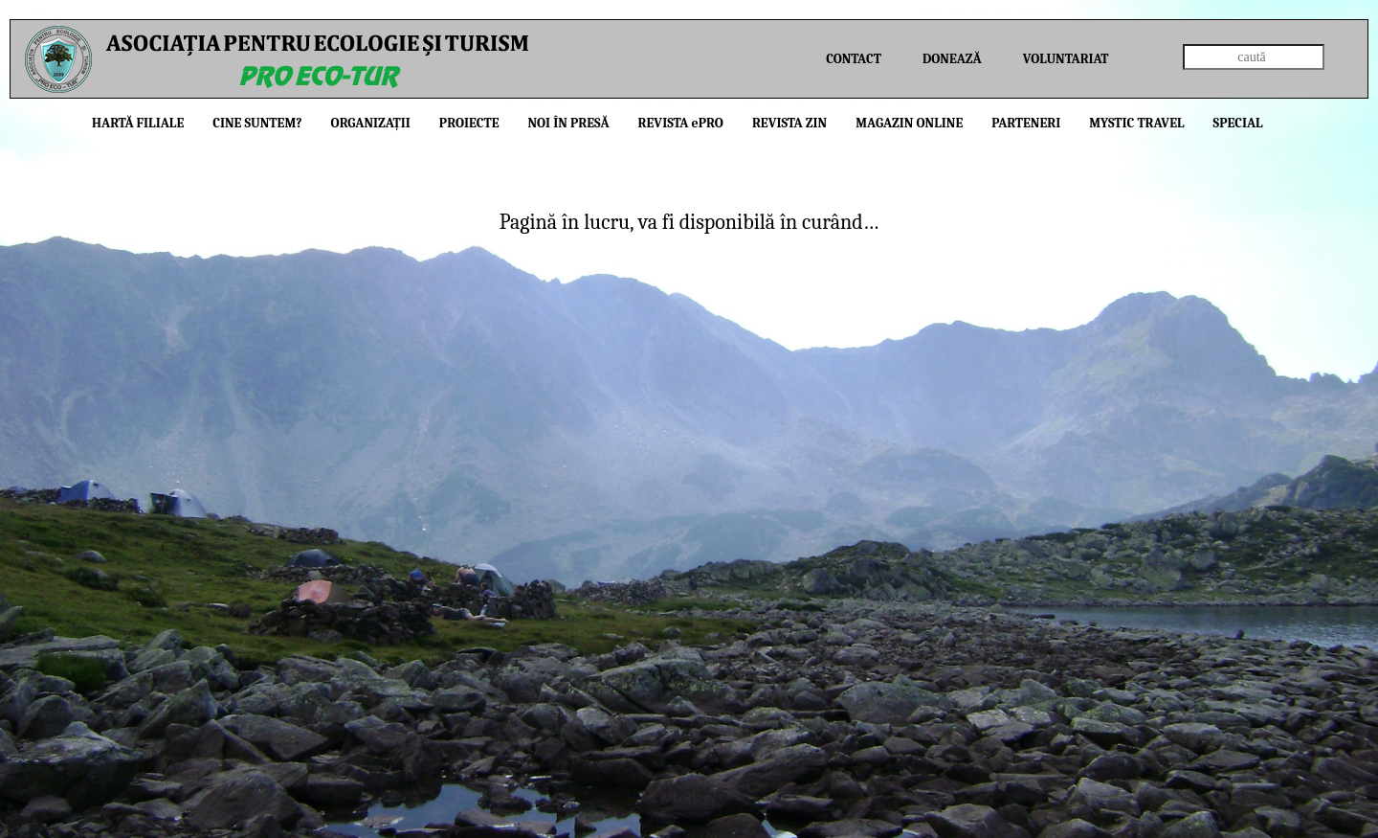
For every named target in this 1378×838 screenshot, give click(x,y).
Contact (853, 59)
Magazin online (909, 123)
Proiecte (469, 123)
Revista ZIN (789, 123)
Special (1238, 123)
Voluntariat (1066, 59)
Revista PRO (680, 123)
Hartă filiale (138, 123)
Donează (952, 59)
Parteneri (1025, 123)
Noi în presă (568, 123)
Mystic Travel (1136, 123)
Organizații (371, 123)
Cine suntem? (256, 123)
